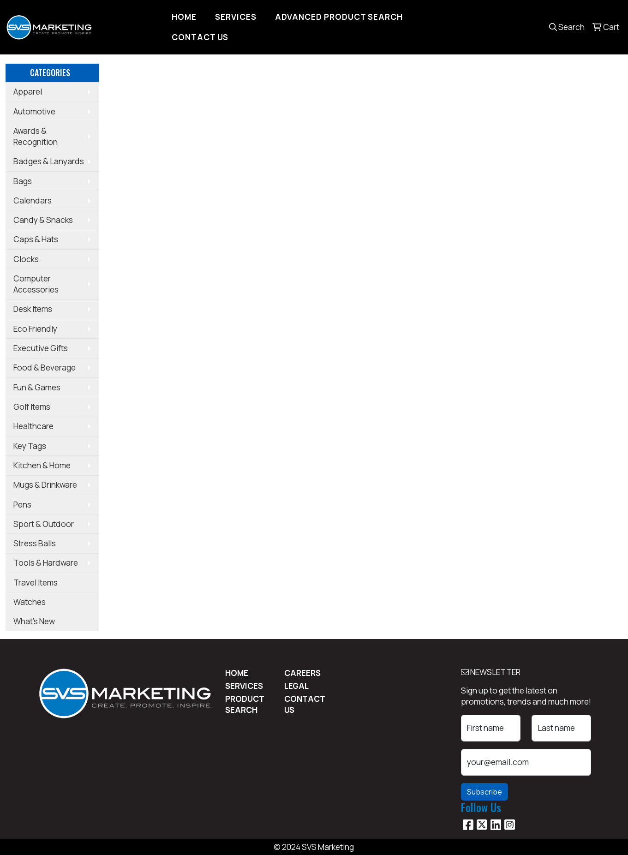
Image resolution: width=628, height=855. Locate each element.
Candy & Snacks (43, 220)
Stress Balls (34, 543)
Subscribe (484, 792)
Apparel (27, 91)
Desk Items (32, 309)
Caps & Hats (35, 239)
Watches (29, 602)
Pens (22, 504)
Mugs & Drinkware (45, 484)
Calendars (32, 200)
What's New (34, 621)
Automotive (34, 111)
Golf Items (31, 406)
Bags (22, 181)
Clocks (26, 259)
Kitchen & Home (42, 465)
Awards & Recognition (35, 136)
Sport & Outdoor (43, 524)
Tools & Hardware (45, 562)
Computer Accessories (36, 284)
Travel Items (35, 582)
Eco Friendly (35, 328)
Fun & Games (36, 387)
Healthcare (33, 426)
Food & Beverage (44, 367)
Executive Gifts (40, 348)
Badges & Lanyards (48, 161)
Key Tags (29, 446)
